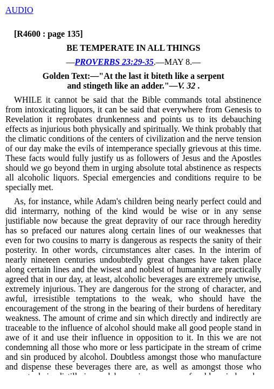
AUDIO (19, 10)
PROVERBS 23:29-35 (114, 61)
